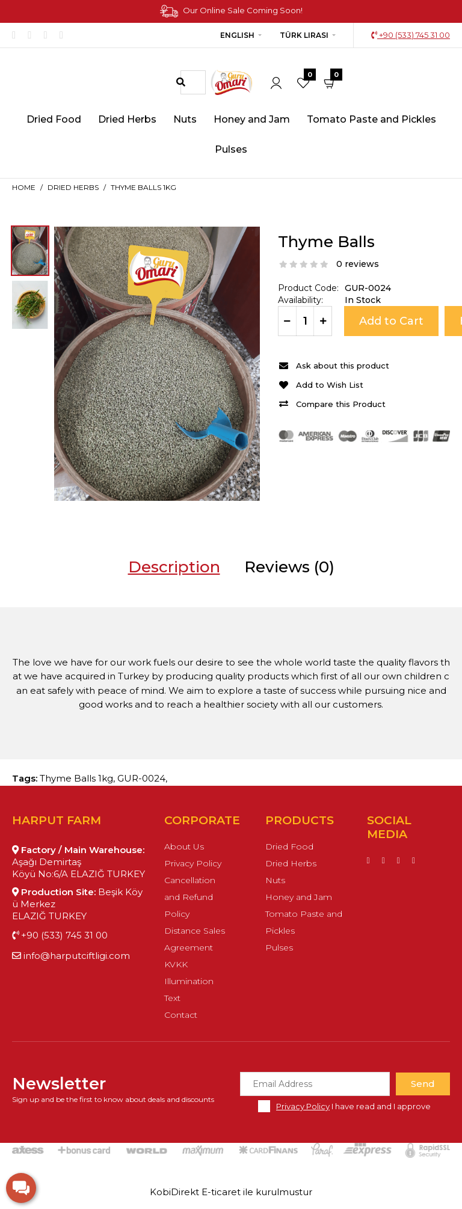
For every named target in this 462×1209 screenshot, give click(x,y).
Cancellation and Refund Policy (189, 897)
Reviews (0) (289, 567)
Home (23, 187)
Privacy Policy (192, 863)
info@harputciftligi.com (71, 955)
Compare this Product (341, 404)
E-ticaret (221, 1192)
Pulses (279, 947)
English (237, 35)
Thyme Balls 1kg (143, 187)
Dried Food (289, 846)
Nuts (275, 880)
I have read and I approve (353, 1106)
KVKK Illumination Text (189, 981)
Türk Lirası (304, 35)
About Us (184, 846)
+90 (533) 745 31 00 (410, 35)
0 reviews (357, 264)
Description (174, 567)
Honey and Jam (298, 897)
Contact (180, 1014)
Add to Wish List (329, 385)
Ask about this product (342, 366)
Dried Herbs (73, 187)
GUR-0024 (141, 778)
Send (423, 1083)
